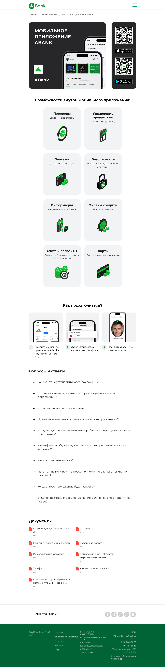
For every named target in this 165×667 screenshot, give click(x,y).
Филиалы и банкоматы (66, 636)
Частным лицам (49, 14)
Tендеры (59, 641)
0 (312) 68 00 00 (128, 642)
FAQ (57, 649)
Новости (59, 632)
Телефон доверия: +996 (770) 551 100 (124, 650)
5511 (134, 632)
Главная (33, 14)
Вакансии (59, 645)
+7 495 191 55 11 (128, 645)
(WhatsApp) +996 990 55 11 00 (124, 637)
